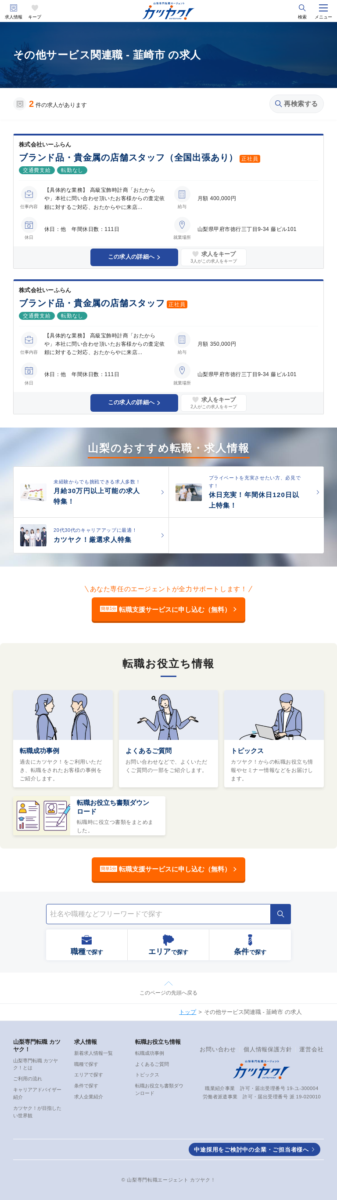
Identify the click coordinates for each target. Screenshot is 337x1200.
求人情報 (13, 17)
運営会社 (311, 1049)
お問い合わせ (218, 1049)
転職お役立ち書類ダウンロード (113, 807)
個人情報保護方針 (268, 1049)
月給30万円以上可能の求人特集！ (97, 496)
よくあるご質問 (148, 750)
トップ (187, 1012)
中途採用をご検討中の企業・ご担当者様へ (251, 1149)
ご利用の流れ (27, 1078)
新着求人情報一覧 (93, 1053)
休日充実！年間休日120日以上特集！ (254, 500)
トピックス (247, 750)
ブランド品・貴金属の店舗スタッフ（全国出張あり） (128, 157)
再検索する (296, 103)
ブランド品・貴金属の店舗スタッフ (92, 303)
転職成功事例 (39, 750)
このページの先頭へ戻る (168, 993)
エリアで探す (88, 1074)
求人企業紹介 (88, 1096)
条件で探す (86, 1085)
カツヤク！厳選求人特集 (93, 539)
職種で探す (86, 1064)
